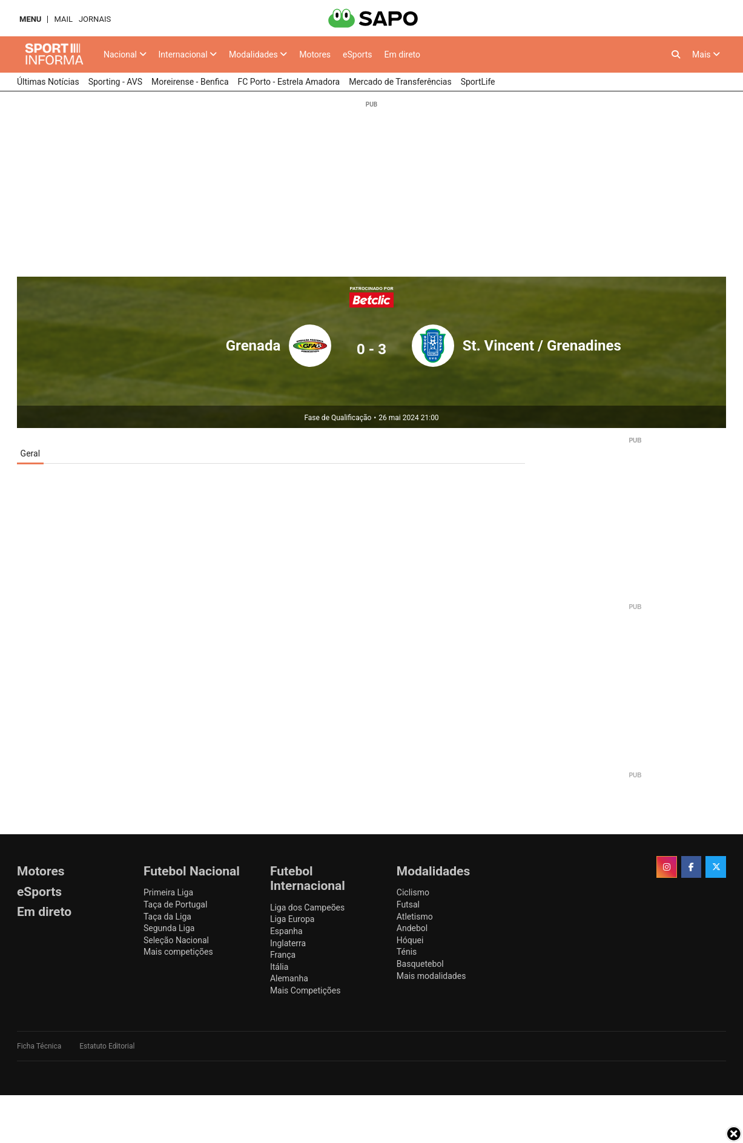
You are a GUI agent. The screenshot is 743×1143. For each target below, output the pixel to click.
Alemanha (289, 978)
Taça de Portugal (175, 904)
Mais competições (178, 952)
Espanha (286, 931)
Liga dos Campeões (307, 907)
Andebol (412, 928)
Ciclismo (413, 892)
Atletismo (415, 916)
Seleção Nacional (176, 940)
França (283, 955)
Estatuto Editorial (106, 1046)
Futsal (408, 904)
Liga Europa (292, 919)
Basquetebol (420, 964)
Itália (279, 967)
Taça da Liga (167, 916)
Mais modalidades (431, 976)
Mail (63, 19)
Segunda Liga (169, 928)
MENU (30, 19)
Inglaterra (288, 943)
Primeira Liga (168, 892)
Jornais (95, 19)
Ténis (407, 952)
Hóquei (410, 940)
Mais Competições (305, 990)
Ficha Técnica (39, 1046)
